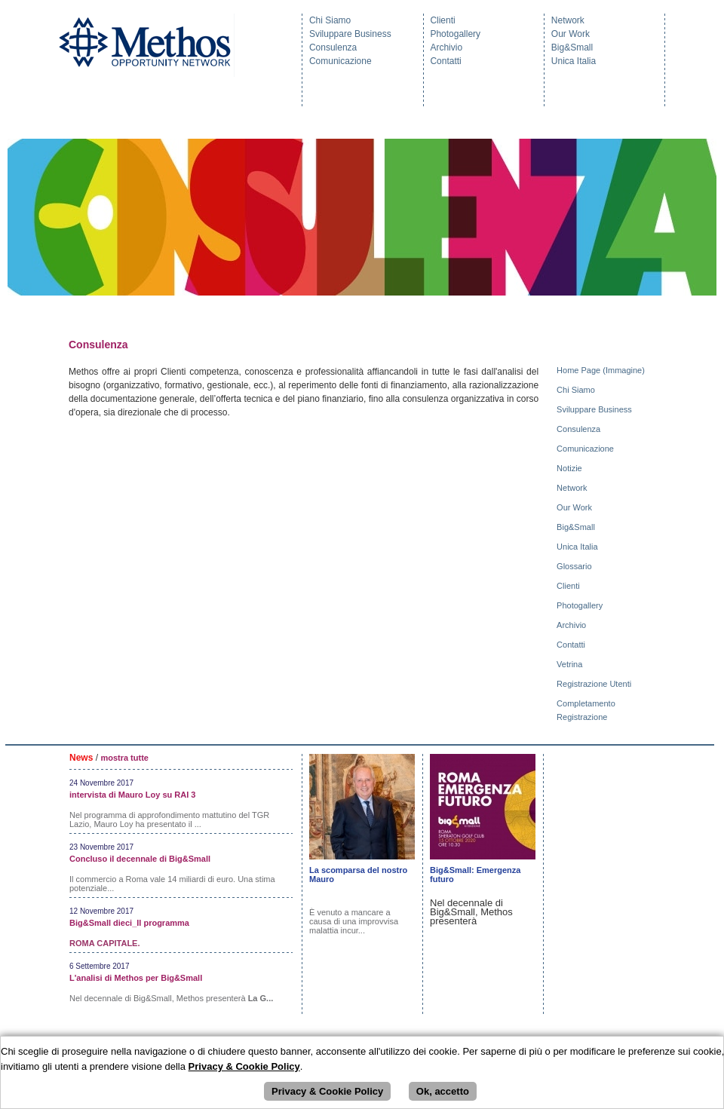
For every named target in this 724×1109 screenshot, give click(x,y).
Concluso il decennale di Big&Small (139, 858)
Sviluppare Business (350, 34)
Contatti (445, 61)
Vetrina (570, 664)
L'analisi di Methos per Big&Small (135, 977)
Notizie (570, 468)
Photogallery (455, 34)
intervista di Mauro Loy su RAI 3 (132, 794)
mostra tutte (124, 757)
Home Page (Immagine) (602, 370)
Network (567, 20)
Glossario (575, 566)
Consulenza (333, 47)
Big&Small (572, 47)
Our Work (570, 34)
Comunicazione (340, 61)
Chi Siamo (330, 20)
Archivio (446, 47)
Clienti (442, 20)
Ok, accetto (442, 1091)
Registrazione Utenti (595, 683)
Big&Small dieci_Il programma (129, 922)
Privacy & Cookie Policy (327, 1091)
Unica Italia (573, 61)
